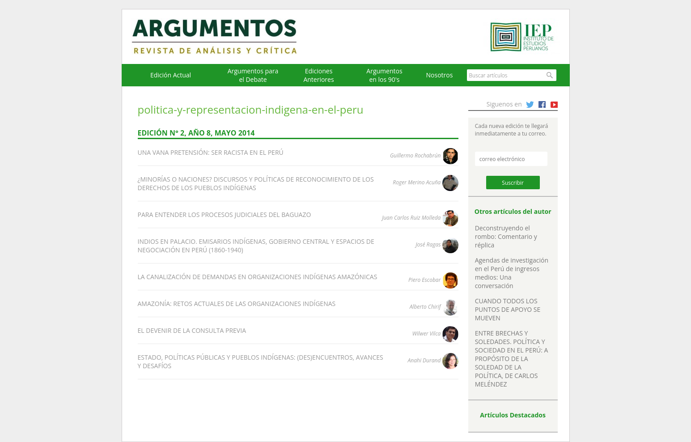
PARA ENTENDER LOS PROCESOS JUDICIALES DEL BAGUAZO (224, 214)
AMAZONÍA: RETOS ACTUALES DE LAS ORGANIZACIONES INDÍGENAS (237, 303)
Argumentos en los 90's (384, 75)
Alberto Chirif (425, 306)
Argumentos (222, 36)
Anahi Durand (424, 360)
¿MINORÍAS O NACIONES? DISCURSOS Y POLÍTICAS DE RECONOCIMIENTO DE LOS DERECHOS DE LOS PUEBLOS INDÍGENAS (256, 183)
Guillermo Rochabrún (415, 155)
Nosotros (439, 75)
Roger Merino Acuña (417, 182)
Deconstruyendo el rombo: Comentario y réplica (506, 236)
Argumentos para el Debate (253, 75)
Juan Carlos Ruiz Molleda (411, 217)
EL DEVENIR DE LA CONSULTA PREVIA (192, 330)
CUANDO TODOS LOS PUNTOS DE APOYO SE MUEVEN (508, 309)
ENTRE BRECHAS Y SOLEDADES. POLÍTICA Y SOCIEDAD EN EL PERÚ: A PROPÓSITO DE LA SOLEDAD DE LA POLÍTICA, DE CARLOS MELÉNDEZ (511, 358)
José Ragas (428, 244)
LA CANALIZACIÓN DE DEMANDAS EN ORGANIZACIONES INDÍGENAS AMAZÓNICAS (257, 276)
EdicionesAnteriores (318, 75)
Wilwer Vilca (426, 333)
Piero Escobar (424, 280)
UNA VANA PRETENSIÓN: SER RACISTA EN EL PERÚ (211, 152)
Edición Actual (170, 75)
